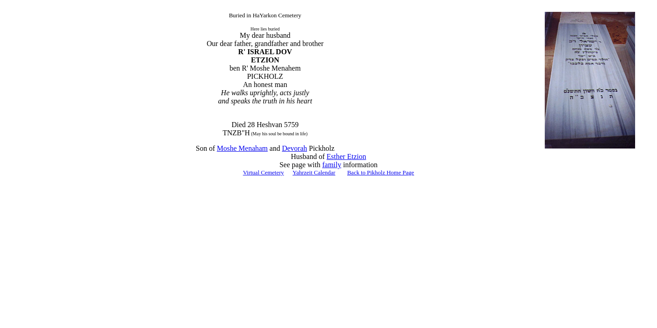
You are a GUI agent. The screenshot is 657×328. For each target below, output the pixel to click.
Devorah (294, 148)
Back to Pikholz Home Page (380, 172)
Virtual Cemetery (263, 172)
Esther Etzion (346, 156)
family (331, 165)
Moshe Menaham (242, 148)
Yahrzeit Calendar (313, 172)
